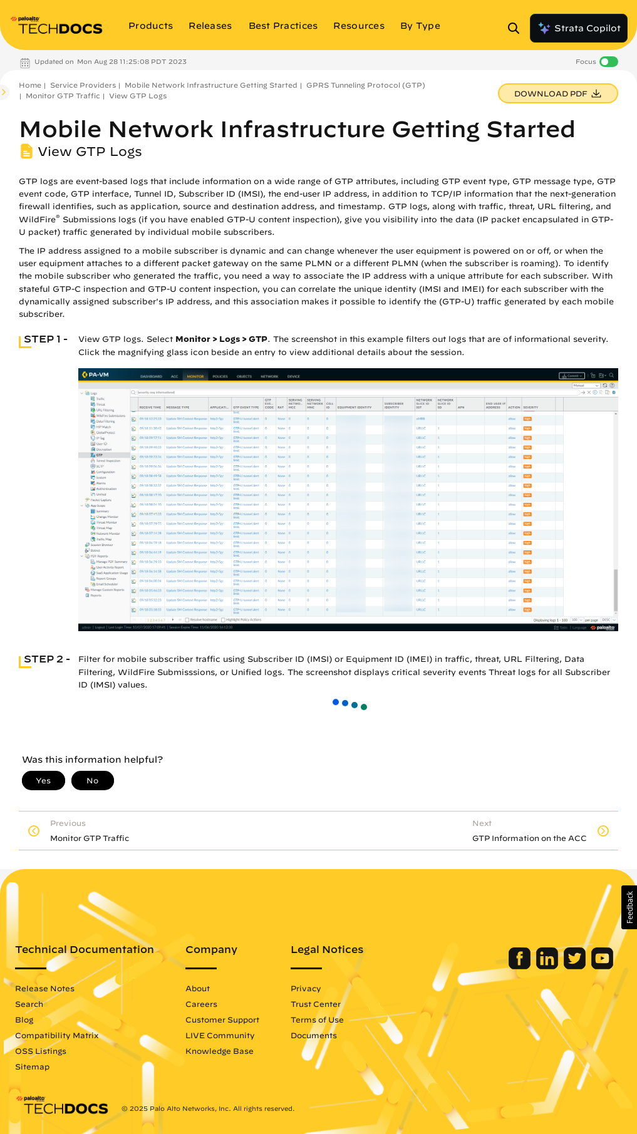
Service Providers (83, 85)
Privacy (306, 988)
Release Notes (45, 988)
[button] (629, 907)
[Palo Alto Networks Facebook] (521, 966)
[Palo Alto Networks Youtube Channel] (602, 966)
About (197, 988)
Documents (314, 1035)
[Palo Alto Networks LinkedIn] (548, 966)
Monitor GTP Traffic (63, 95)
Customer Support (222, 1019)
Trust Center (316, 1003)
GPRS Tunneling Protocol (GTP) (365, 85)
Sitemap (32, 1066)
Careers (201, 1003)
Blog (24, 1019)
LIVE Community (220, 1035)
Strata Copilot (579, 28)
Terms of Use (317, 1019)
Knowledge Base (219, 1050)
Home (30, 85)
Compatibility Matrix (56, 1035)
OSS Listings (40, 1050)
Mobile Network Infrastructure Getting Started (211, 85)
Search (29, 1003)
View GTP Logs (138, 95)
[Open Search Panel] (517, 28)
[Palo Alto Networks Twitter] (576, 966)
